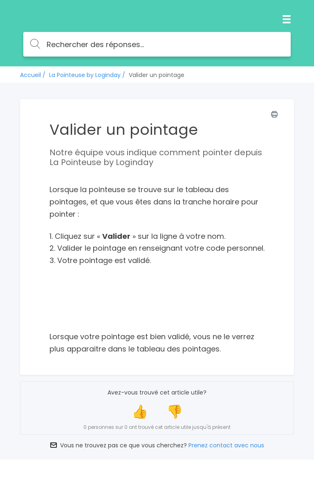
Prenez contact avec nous (226, 445)
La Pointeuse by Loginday (85, 75)
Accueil (30, 75)
